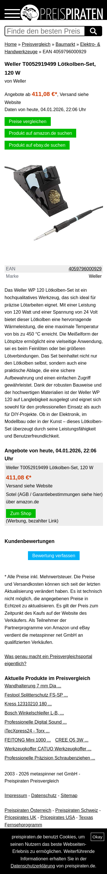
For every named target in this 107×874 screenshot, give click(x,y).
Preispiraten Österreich (28, 810)
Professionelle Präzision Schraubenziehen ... (50, 757)
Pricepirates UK (20, 817)
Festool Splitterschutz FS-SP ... (36, 695)
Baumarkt (65, 44)
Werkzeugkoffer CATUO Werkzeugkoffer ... (48, 748)
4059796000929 (85, 268)
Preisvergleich (36, 44)
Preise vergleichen (28, 121)
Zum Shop (20, 513)
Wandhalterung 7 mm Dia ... (33, 685)
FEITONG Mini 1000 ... (28, 740)
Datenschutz (43, 795)
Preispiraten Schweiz (76, 810)
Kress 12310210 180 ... (28, 703)
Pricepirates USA (57, 817)
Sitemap (69, 795)
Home (11, 44)
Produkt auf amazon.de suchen (40, 133)
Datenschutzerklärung (33, 865)
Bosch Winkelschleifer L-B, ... (34, 712)
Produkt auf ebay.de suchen (37, 145)
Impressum (16, 795)
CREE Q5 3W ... (71, 740)
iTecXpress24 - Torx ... (27, 730)
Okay (97, 836)
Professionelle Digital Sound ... (36, 722)
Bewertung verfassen (53, 555)
